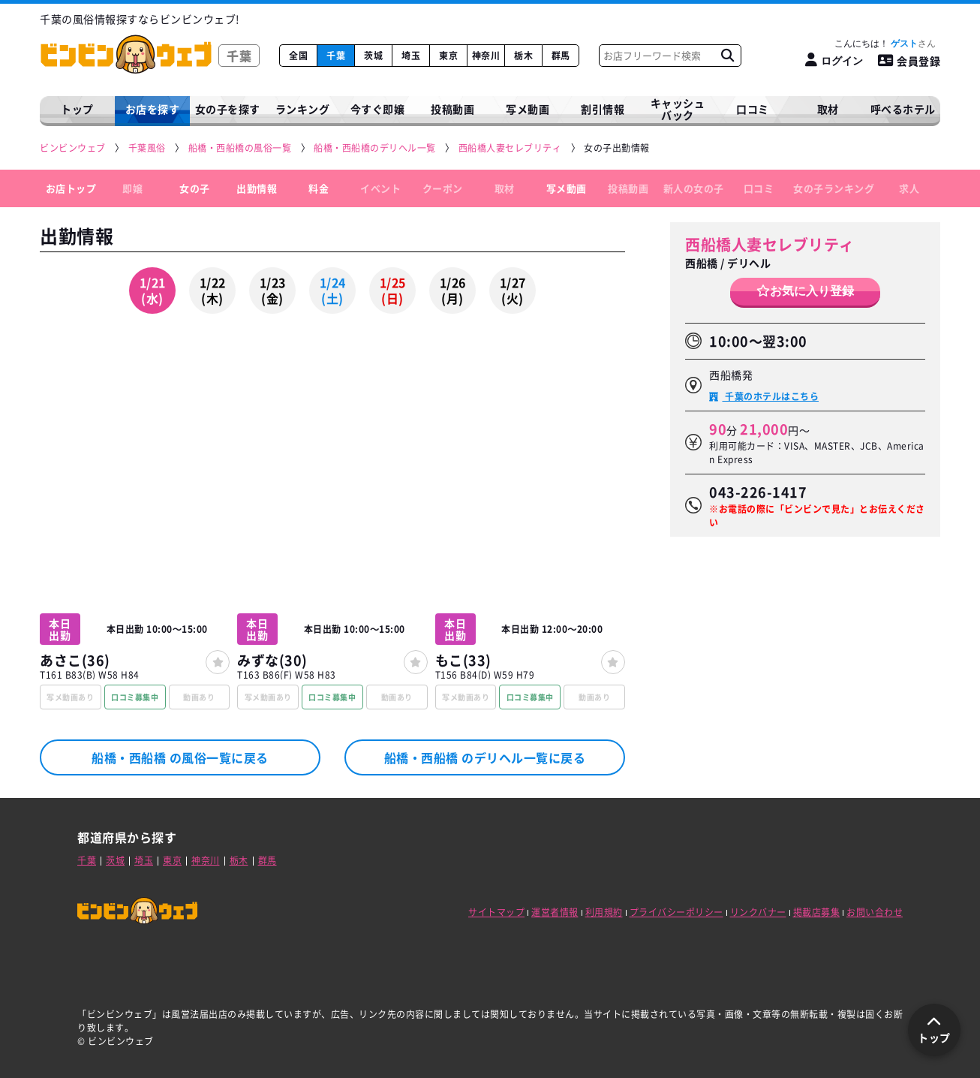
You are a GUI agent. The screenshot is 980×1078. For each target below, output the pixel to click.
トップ (77, 108)
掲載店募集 (816, 912)
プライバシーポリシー (676, 912)
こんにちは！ (885, 43)
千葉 (335, 55)
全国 (298, 55)
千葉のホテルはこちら (771, 396)
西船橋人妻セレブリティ (770, 244)
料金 (318, 188)
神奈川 (486, 55)
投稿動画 (452, 108)
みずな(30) (272, 660)
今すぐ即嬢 (377, 108)
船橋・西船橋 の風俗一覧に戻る (180, 757)
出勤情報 (256, 188)
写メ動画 (527, 108)
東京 (448, 55)
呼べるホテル (903, 108)
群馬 (561, 55)
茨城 (373, 55)
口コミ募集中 (134, 697)
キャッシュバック (678, 109)
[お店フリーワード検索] (727, 55)
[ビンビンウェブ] (73, 148)
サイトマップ (496, 912)
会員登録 (909, 60)
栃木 (523, 55)
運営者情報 (555, 912)
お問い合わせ (874, 912)
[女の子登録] (218, 662)
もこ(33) (463, 660)
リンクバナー (758, 912)
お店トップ (71, 188)
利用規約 (604, 912)
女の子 (194, 188)
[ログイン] (834, 60)
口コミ (752, 108)
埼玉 (410, 55)
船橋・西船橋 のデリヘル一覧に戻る (485, 757)
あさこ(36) (75, 660)
